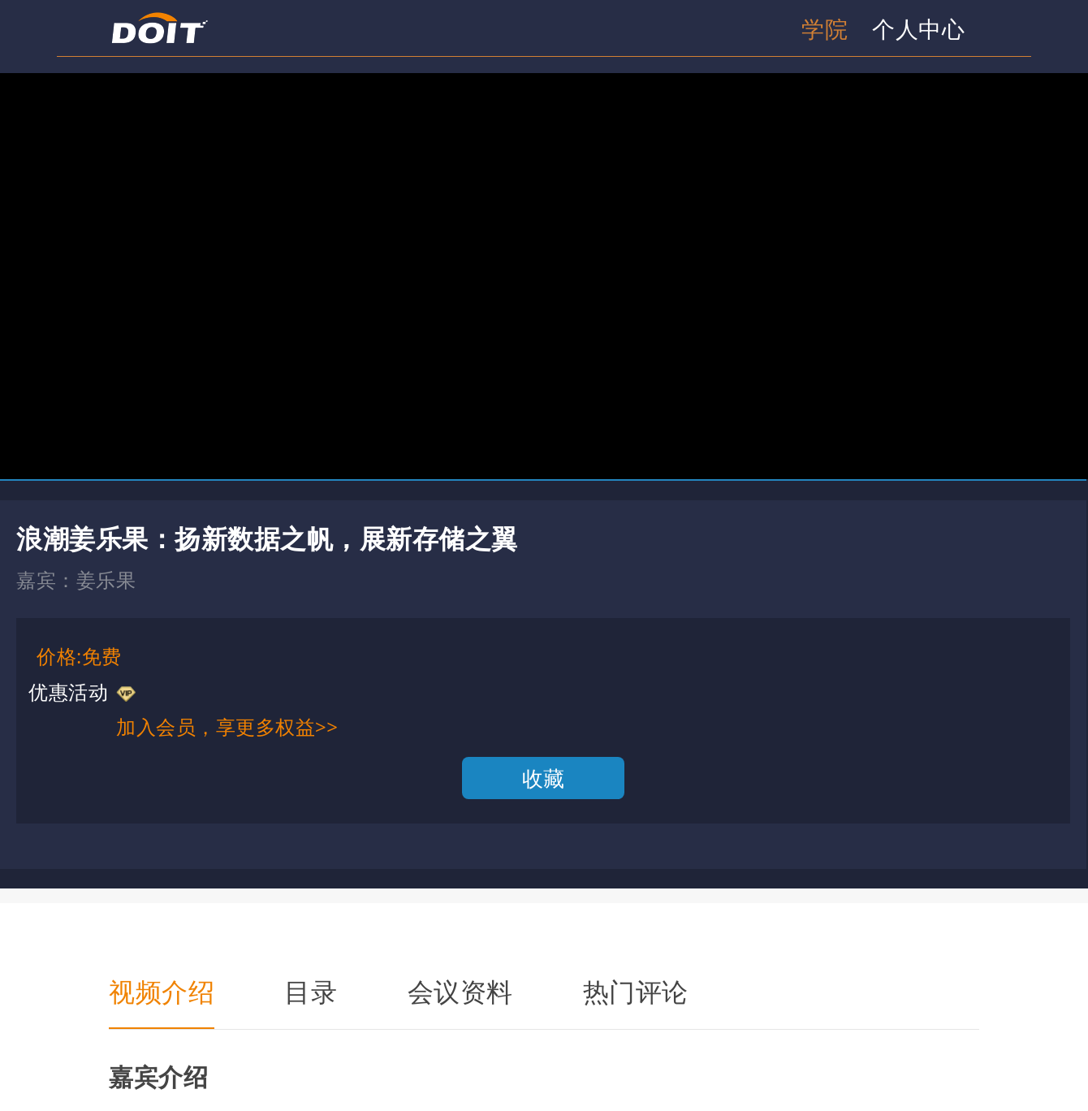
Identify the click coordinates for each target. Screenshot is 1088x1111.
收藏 (543, 778)
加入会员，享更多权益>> (227, 726)
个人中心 (918, 28)
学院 (824, 28)
